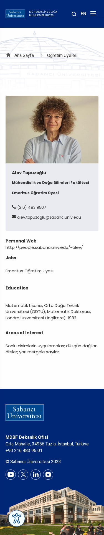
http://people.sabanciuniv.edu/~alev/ (44, 247)
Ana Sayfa (24, 55)
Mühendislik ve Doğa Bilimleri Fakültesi (43, 14)
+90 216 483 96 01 (24, 450)
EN (83, 13)
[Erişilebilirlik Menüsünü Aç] (16, 518)
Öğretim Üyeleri (62, 55)
